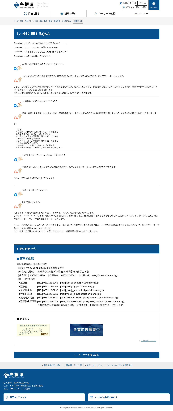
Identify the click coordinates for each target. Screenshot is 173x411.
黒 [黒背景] (135, 3)
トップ (16, 21)
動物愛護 (57, 21)
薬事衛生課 (78, 21)
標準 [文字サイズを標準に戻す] (144, 7)
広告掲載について (148, 341)
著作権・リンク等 (74, 365)
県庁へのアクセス (18, 397)
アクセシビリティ (94, 365)
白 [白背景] (131, 3)
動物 (50, 21)
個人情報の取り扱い (52, 365)
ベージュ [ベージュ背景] (142, 3)
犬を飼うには (66, 21)
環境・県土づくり (26, 21)
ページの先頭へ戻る (88, 355)
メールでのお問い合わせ (105, 397)
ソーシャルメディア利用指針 (119, 365)
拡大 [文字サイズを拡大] (138, 7)
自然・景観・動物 (41, 21)
